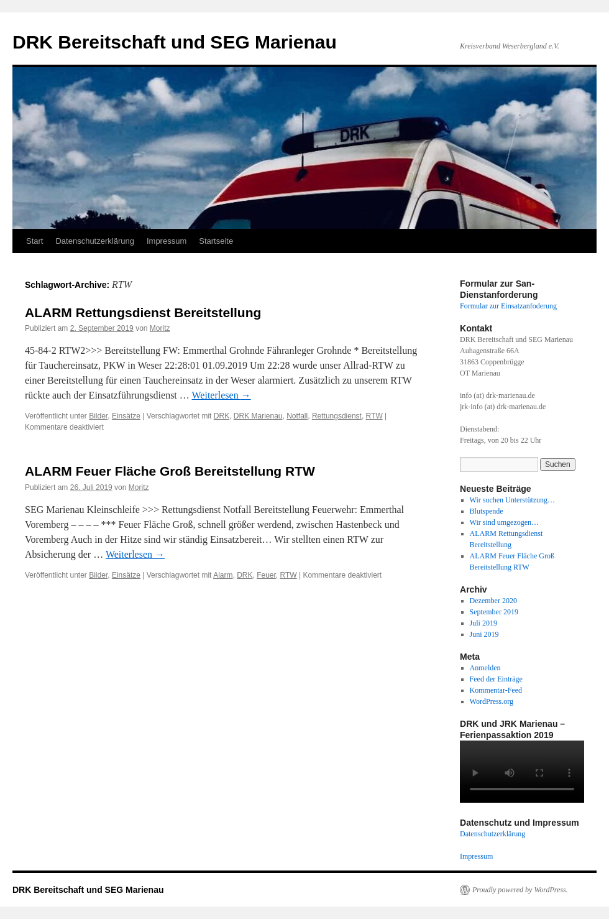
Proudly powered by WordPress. (520, 889)
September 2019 (494, 611)
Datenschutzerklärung (94, 241)
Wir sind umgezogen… (504, 522)
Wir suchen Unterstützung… (512, 500)
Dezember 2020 (493, 600)
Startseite (216, 241)
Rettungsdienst (337, 416)
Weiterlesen (221, 395)
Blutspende (486, 511)
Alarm (222, 575)
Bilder (98, 416)
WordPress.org (491, 701)
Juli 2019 (483, 623)
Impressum (166, 241)
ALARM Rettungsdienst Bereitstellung (143, 312)
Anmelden (485, 667)
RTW (374, 416)
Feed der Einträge (496, 679)
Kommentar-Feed (496, 690)
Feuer (266, 575)
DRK (221, 416)
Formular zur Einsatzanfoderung (508, 306)
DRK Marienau (258, 416)
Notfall (297, 416)
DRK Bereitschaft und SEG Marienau (174, 42)
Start (34, 241)
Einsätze (126, 416)
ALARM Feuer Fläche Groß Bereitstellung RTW (170, 471)
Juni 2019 (484, 634)
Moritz (160, 328)
